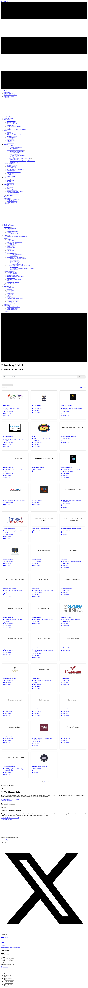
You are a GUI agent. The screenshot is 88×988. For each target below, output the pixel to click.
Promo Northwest (36, 647)
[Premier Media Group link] (15, 639)
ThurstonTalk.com (65, 735)
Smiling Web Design (7, 735)
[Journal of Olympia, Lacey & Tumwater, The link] (73, 519)
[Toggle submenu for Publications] (10, 179)
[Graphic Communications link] (72, 489)
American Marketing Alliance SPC (68, 436)
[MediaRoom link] (73, 550)
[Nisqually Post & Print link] (15, 608)
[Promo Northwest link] (44, 639)
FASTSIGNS (6, 498)
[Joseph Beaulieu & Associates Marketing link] (44, 519)
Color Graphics (6, 405)
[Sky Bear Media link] (73, 700)
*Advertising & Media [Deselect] (7, 384)
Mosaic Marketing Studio (66, 405)
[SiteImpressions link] (44, 700)
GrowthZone (47, 782)
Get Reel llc (34, 498)
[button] (81, 387)
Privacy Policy (4, 839)
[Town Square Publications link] (15, 757)
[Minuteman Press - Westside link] (15, 579)
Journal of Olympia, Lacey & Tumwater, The (71, 528)
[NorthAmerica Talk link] (44, 608)
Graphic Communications (67, 498)
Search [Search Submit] (81, 377)
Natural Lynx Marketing (66, 588)
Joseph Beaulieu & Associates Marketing (41, 528)
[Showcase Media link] (44, 669)
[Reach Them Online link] (73, 639)
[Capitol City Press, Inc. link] (15, 459)
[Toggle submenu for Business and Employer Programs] (24, 150)
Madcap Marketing (36, 559)
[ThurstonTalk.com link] (73, 727)
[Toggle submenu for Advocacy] (9, 128)
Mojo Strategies (35, 588)
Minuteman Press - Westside (9, 588)
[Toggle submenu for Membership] (10, 198)
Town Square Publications (9, 766)
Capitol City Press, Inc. (8, 467)
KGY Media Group (36, 405)
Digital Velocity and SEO (66, 467)
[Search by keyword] (39, 377)
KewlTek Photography (8, 559)
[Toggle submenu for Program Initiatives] (16, 253)
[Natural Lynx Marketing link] (73, 579)
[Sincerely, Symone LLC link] (15, 700)
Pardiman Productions (8, 436)
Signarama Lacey (65, 678)
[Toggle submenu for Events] (7, 238)
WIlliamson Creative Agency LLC (39, 766)
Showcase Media (36, 678)
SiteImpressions (35, 708)
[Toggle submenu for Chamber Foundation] (14, 271)
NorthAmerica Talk (36, 617)
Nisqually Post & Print (8, 617)
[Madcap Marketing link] (44, 550)
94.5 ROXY (34, 436)
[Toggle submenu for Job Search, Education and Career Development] (31, 158)
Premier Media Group (8, 647)
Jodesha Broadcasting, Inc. (9, 528)
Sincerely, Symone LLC (8, 708)
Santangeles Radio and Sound (9, 678)
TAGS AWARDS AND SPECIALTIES (40, 735)
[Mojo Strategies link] (44, 579)
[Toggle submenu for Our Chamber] (11, 227)
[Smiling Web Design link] (15, 727)
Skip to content (4, 1)
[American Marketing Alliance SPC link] (73, 427)
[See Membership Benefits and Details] (10, 799)
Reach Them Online (65, 647)
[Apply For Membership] (6, 800)
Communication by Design (38, 467)
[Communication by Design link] (44, 459)
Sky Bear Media (64, 708)
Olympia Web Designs (66, 617)
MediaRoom (64, 559)
